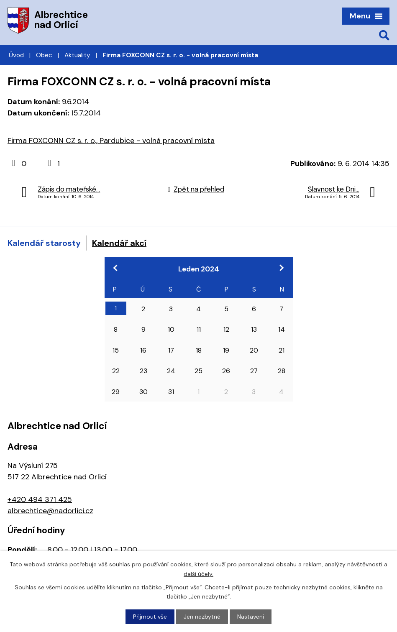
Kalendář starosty (44, 243)
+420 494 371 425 (40, 499)
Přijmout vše (150, 616)
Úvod (16, 55)
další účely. (198, 573)
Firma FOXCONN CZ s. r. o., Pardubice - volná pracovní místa (111, 141)
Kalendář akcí (119, 243)
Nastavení (250, 616)
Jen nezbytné (202, 616)
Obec (44, 55)
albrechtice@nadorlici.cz (50, 511)
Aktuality (77, 55)
